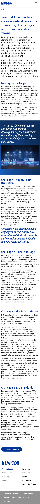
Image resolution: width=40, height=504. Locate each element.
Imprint (26, 497)
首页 (2, 9)
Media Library (9, 497)
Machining (6, 477)
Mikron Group (7, 469)
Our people (26, 480)
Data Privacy (28, 494)
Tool (4, 480)
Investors (26, 469)
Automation (7, 473)
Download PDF (11, 449)
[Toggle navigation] (36, 3)
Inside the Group (29, 484)
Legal (19, 497)
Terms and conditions (12, 494)
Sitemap (7, 501)
